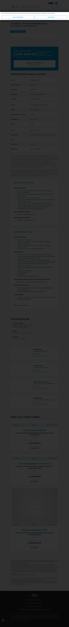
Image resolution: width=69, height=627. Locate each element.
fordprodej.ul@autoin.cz (21, 333)
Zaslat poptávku (34, 64)
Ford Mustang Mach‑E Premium (35, 463)
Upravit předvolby (18, 17)
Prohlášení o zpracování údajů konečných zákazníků (34, 609)
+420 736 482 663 (40, 356)
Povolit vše (51, 17)
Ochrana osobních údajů (34, 606)
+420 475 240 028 (40, 388)
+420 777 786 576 (20, 339)
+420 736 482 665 (40, 404)
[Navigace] (56, 3)
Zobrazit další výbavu (21, 305)
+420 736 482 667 (40, 372)
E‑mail (36, 354)
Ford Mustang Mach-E (34, 430)
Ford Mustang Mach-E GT (34, 530)
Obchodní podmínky (34, 603)
